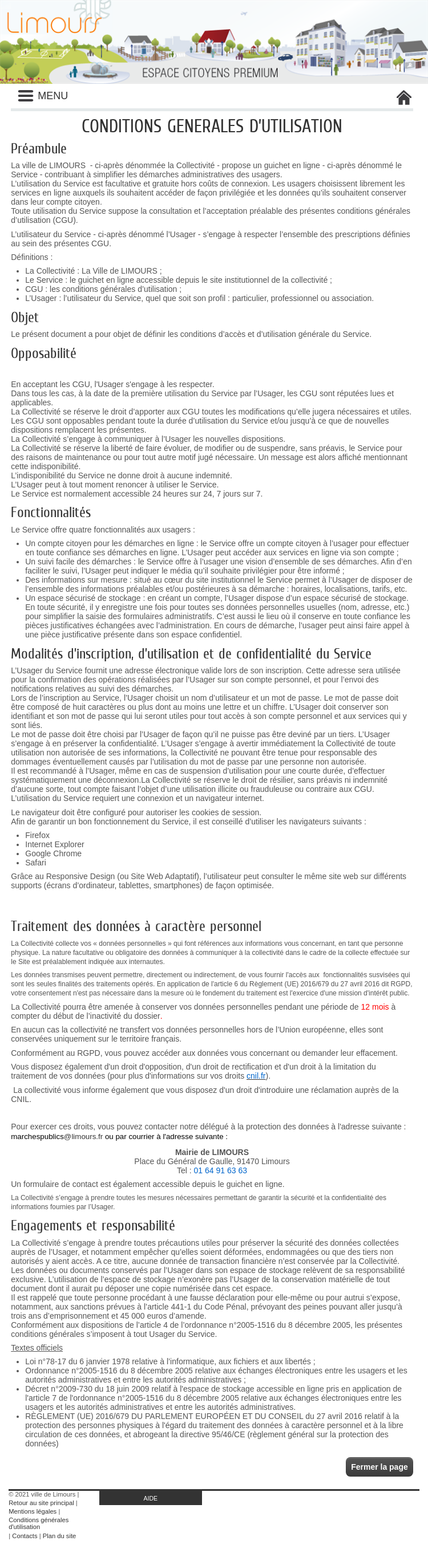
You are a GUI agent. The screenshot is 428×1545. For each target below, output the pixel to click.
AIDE (151, 1498)
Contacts (24, 1535)
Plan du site (59, 1535)
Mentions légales (32, 1511)
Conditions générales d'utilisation (38, 1523)
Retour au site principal (41, 1502)
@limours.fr (83, 1136)
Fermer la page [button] (379, 1466)
